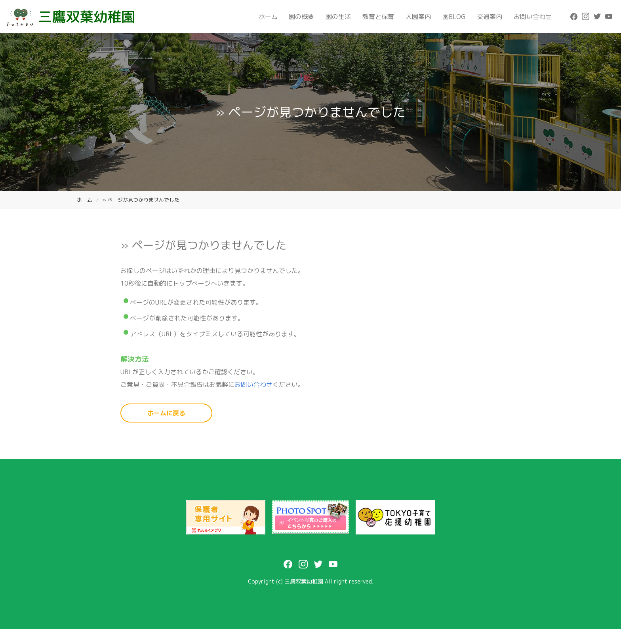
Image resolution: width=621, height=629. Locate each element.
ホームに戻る (166, 413)
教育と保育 (378, 16)
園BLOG (453, 16)
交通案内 (489, 16)
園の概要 (301, 16)
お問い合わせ (533, 16)
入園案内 (418, 16)
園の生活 (338, 16)
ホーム (268, 16)
